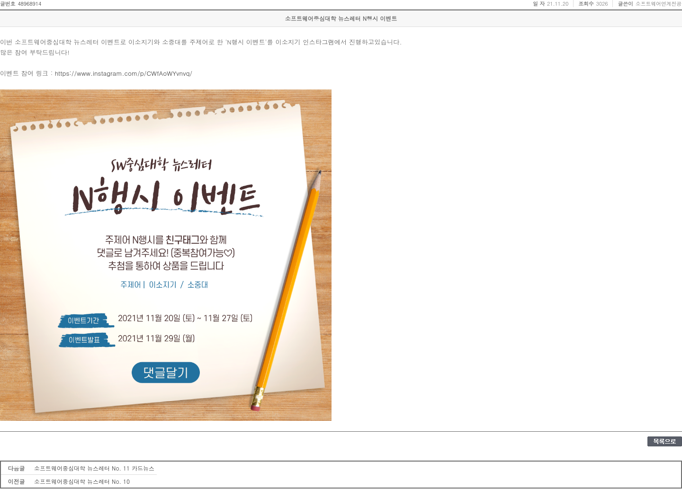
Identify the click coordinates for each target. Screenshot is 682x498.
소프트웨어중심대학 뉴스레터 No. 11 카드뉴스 (94, 468)
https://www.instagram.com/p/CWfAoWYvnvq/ (123, 73)
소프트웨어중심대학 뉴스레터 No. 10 (82, 481)
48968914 (29, 3)
